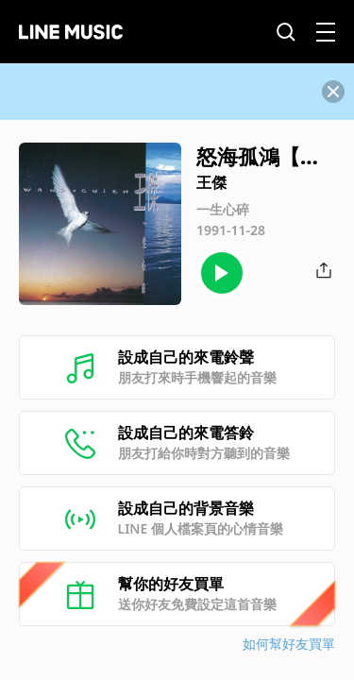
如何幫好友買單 (289, 644)
